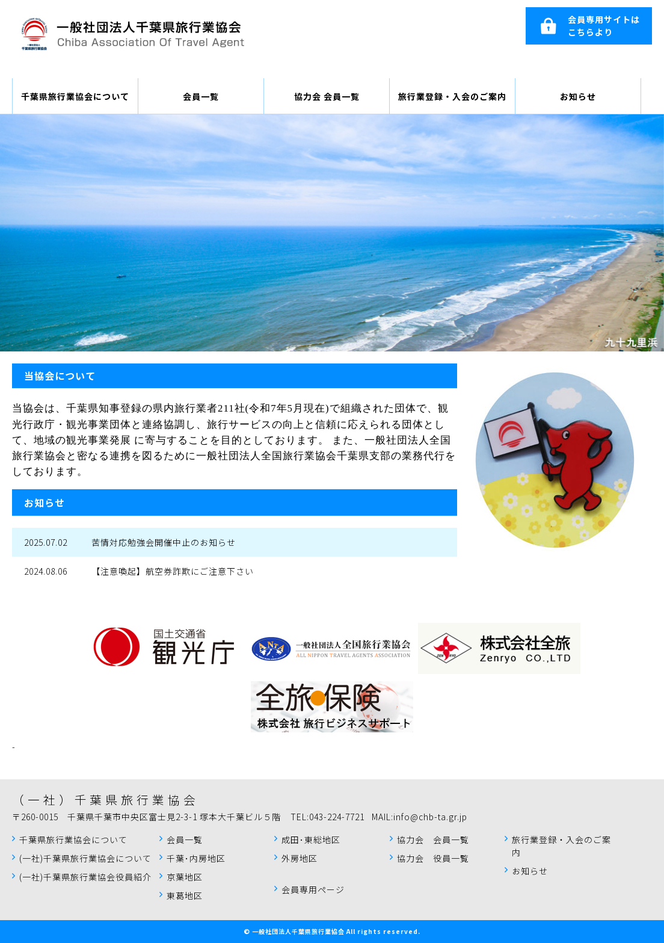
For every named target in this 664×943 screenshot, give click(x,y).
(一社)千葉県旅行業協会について (85, 858)
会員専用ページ (313, 889)
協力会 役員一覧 (433, 858)
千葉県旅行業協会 (132, 33)
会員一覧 (201, 96)
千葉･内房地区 (196, 858)
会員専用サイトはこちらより (604, 25)
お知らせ (578, 96)
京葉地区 (185, 877)
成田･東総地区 (310, 839)
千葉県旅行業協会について (75, 96)
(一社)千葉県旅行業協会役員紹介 (85, 877)
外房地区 (299, 858)
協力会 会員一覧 (327, 96)
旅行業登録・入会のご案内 (452, 96)
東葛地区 (185, 895)
